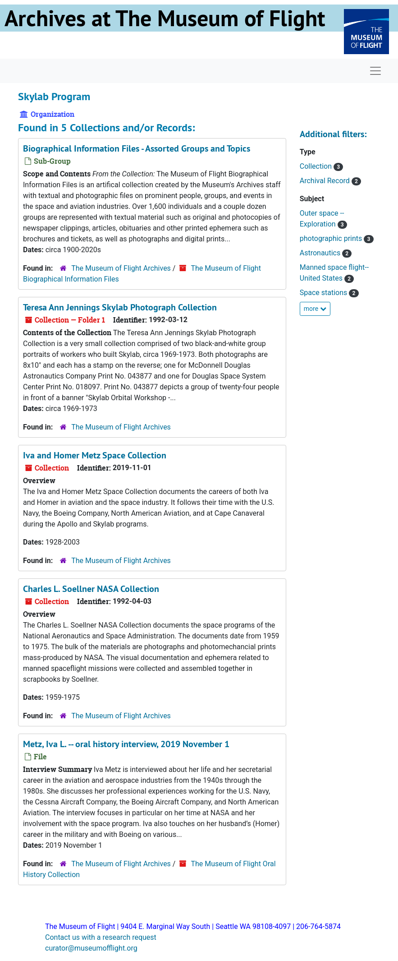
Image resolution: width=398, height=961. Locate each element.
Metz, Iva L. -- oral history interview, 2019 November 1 (126, 744)
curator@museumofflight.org (91, 948)
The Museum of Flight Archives (121, 268)
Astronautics (321, 253)
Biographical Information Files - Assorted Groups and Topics (136, 148)
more (315, 308)
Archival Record (326, 180)
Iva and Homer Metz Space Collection (94, 455)
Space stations (324, 292)
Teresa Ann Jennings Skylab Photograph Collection (120, 307)
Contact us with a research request (100, 937)
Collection (317, 166)
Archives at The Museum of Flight (165, 18)
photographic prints (332, 238)
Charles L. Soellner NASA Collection (91, 589)
